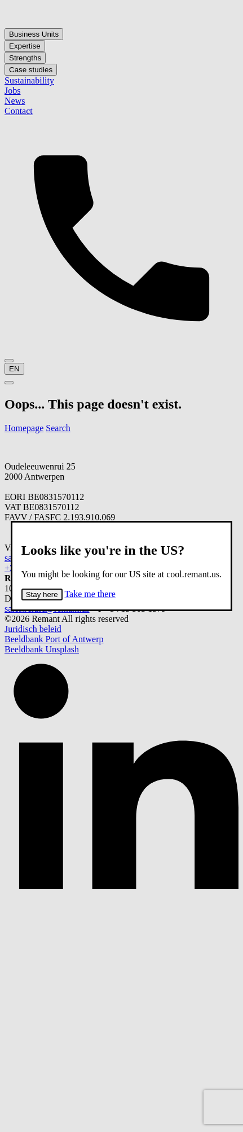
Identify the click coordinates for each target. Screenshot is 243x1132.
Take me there (89, 594)
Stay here (42, 594)
